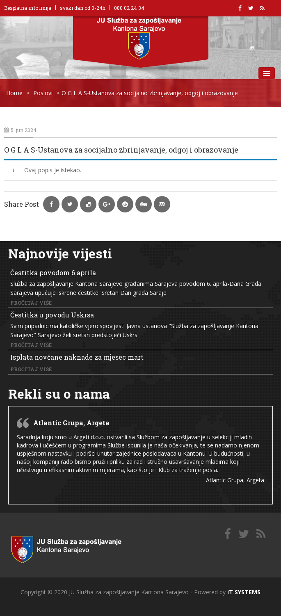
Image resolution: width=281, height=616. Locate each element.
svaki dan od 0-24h (82, 8)
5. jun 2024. (21, 130)
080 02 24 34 (129, 8)
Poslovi (43, 93)
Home (14, 93)
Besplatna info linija (27, 8)
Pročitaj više (31, 302)
